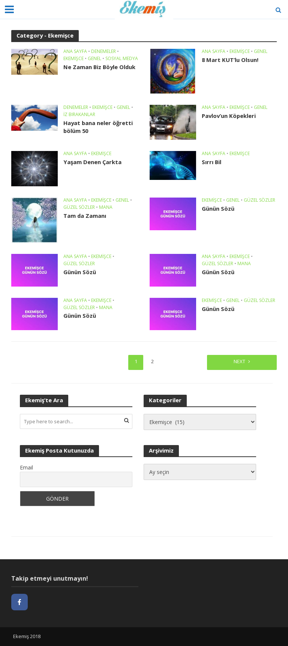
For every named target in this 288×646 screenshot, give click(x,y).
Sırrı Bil (211, 162)
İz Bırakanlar (79, 115)
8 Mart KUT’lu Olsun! (230, 59)
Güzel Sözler (79, 207)
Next (239, 361)
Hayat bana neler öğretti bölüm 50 (98, 126)
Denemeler (103, 51)
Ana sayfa (75, 51)
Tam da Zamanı (84, 215)
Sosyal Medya (121, 59)
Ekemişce (73, 59)
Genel (94, 59)
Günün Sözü (218, 208)
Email (26, 467)
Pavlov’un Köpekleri (229, 115)
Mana (105, 207)
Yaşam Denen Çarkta (92, 162)
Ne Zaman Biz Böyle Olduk (99, 67)
